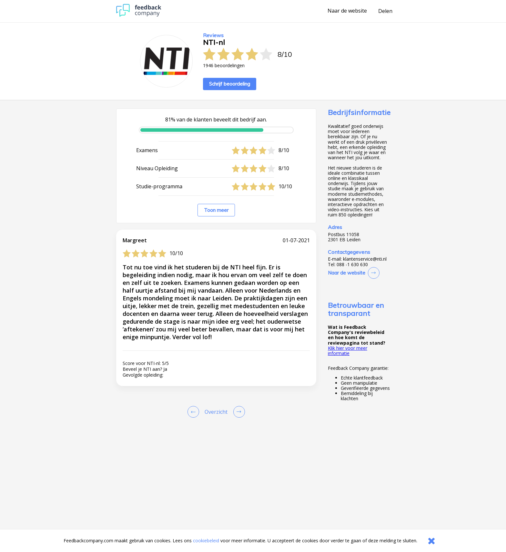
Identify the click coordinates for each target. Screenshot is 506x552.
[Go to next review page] (238, 412)
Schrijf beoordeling (229, 84)
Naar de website (347, 11)
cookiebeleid (206, 540)
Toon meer (216, 210)
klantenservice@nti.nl (365, 259)
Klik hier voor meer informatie (347, 350)
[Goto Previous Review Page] (194, 412)
